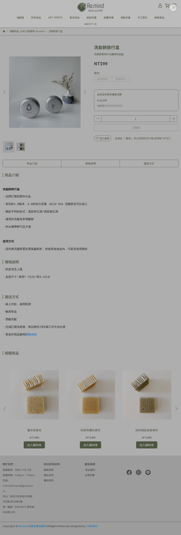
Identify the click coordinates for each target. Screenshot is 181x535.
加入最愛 (102, 138)
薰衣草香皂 (34, 430)
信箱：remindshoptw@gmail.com (18, 486)
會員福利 (90, 470)
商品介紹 (32, 163)
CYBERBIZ (91, 526)
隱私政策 (49, 475)
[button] (85, 92)
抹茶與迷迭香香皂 (146, 430)
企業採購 (90, 475)
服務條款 (49, 470)
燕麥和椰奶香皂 (90, 430)
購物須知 (31, 334)
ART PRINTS (55, 17)
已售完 (136, 127)
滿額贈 (20, 17)
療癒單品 (159, 17)
